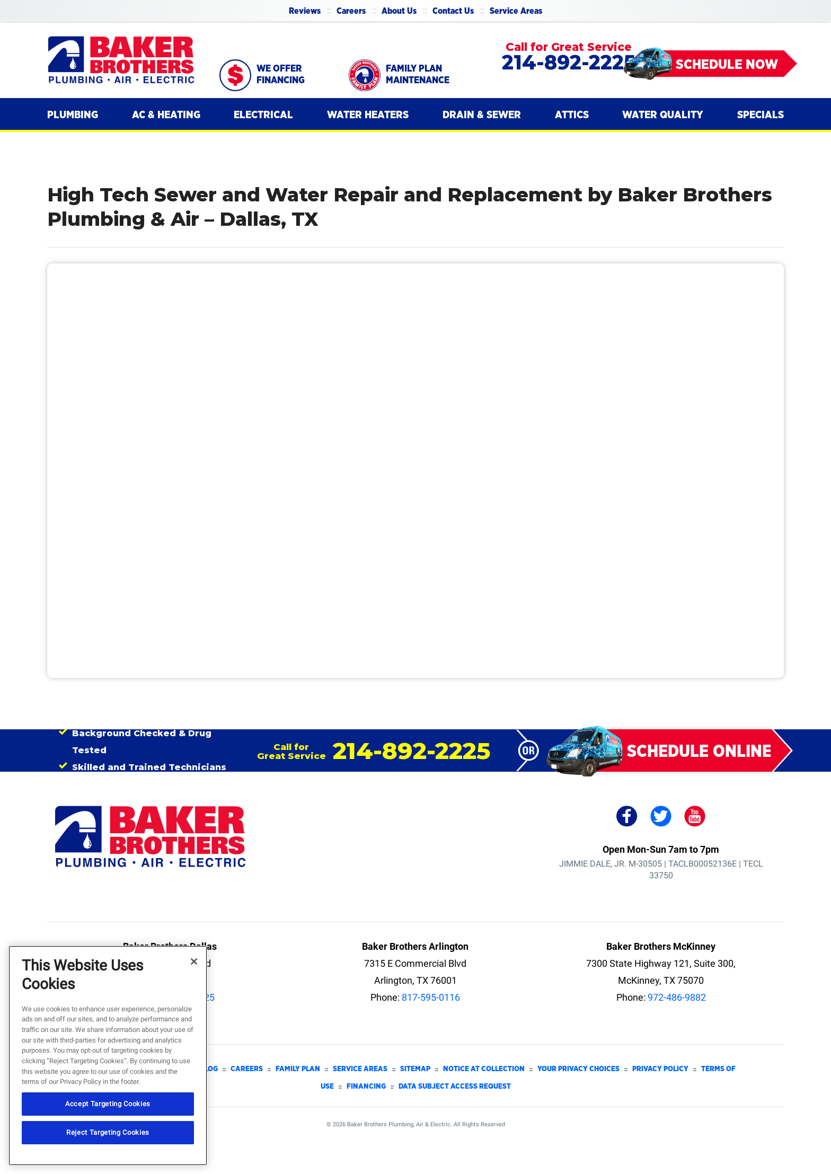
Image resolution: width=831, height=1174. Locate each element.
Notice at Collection (484, 1069)
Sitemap (415, 1069)
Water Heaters (368, 115)
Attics (572, 115)
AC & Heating (166, 115)
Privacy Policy (660, 1069)
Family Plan (298, 1069)
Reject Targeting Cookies (107, 1132)
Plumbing (72, 115)
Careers (351, 11)
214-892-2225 (568, 62)
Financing (366, 1086)
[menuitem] (305, 10)
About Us (399, 11)
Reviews (305, 11)
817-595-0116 (431, 997)
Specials (760, 115)
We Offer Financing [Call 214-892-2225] (281, 74)
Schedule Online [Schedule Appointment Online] (699, 751)
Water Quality (662, 115)
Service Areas (516, 11)
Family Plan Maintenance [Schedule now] (417, 74)
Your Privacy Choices (578, 1069)
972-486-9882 (677, 997)
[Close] (194, 961)
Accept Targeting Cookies (108, 1104)
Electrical (263, 115)
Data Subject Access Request (455, 1086)
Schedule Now (727, 65)
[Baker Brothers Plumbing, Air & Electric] (121, 60)
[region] (107, 1056)
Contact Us (453, 11)
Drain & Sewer (482, 115)
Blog (209, 1069)
